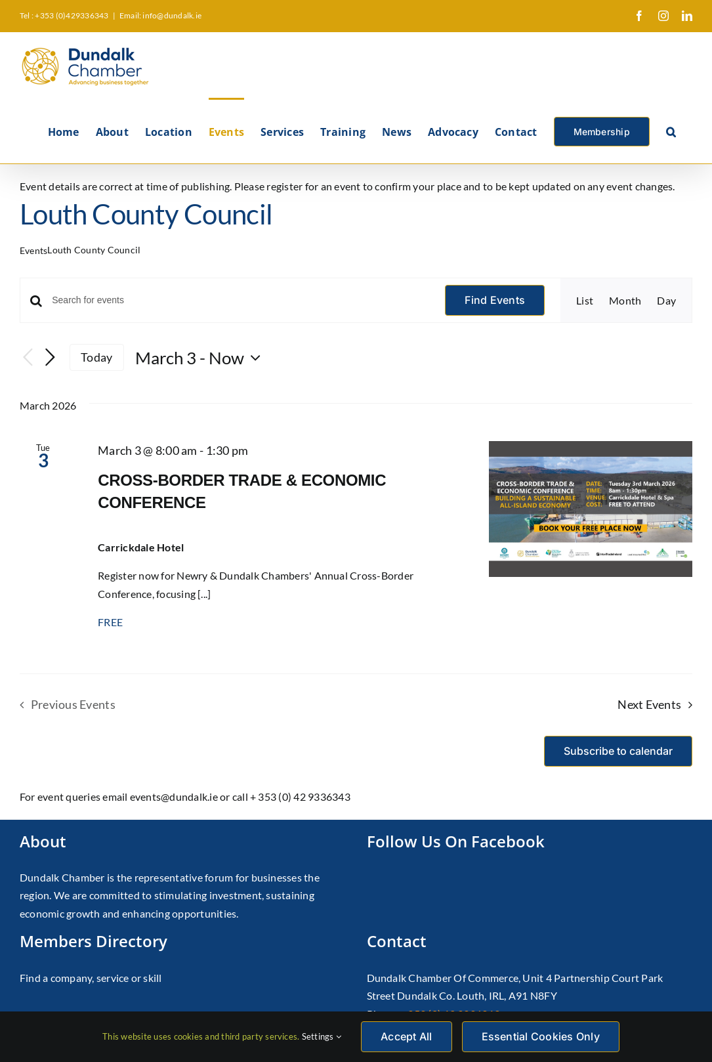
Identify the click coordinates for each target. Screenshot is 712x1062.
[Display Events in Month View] (625, 300)
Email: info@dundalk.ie (160, 15)
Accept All (406, 1036)
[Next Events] (50, 358)
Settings (321, 1036)
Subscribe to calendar (618, 751)
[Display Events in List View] (584, 300)
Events (33, 250)
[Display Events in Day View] (666, 300)
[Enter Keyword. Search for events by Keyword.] (240, 300)
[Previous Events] (27, 357)
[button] (671, 130)
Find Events (495, 300)
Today (96, 357)
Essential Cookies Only (541, 1036)
